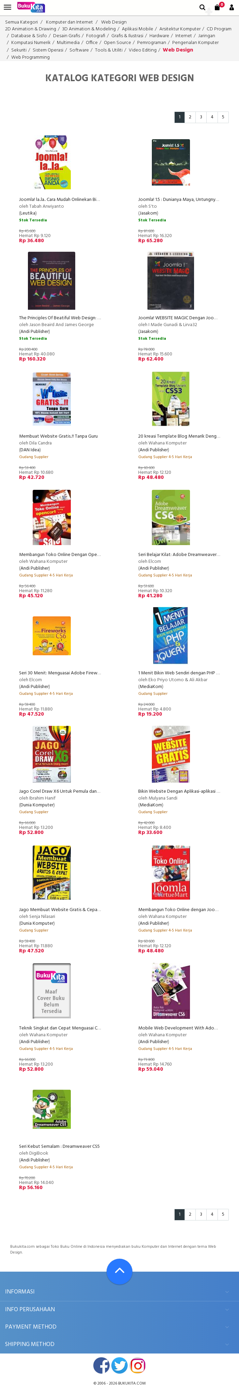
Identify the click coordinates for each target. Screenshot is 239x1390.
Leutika (27, 213)
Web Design (114, 22)
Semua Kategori (21, 22)
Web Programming (30, 57)
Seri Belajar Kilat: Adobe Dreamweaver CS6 (181, 555)
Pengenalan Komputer (195, 43)
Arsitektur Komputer (180, 29)
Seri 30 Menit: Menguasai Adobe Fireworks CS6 (66, 673)
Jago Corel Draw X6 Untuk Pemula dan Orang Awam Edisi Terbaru (84, 791)
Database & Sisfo (29, 36)
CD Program (219, 29)
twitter (119, 1365)
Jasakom (148, 213)
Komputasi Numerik (31, 43)
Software (79, 50)
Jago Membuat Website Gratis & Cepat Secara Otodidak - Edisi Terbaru (91, 910)
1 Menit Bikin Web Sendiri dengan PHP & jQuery (186, 673)
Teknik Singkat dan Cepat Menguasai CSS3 (62, 1028)
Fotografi (95, 36)
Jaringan (206, 36)
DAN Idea (29, 450)
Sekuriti (19, 50)
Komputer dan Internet (69, 22)
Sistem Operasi (48, 50)
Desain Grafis (66, 36)
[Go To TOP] (119, 1272)
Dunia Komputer (36, 805)
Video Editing (143, 50)
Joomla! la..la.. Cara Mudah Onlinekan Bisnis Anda (67, 200)
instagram (137, 1365)
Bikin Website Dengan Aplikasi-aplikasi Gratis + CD (188, 791)
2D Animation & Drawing (30, 29)
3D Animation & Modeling (89, 29)
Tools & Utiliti (109, 50)
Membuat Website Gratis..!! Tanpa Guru (58, 436)
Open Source (117, 43)
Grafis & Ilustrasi (127, 36)
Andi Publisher (34, 332)
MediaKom (151, 687)
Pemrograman (151, 43)
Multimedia (68, 43)
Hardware (159, 36)
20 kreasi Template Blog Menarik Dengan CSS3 (185, 436)
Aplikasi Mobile (137, 29)
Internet (183, 36)
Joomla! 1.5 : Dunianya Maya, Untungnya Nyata (184, 200)
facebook (101, 1365)
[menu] (7, 7)
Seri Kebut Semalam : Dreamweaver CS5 (59, 1147)
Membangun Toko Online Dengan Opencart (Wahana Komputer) (84, 555)
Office (92, 43)
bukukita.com (132, 1383)
